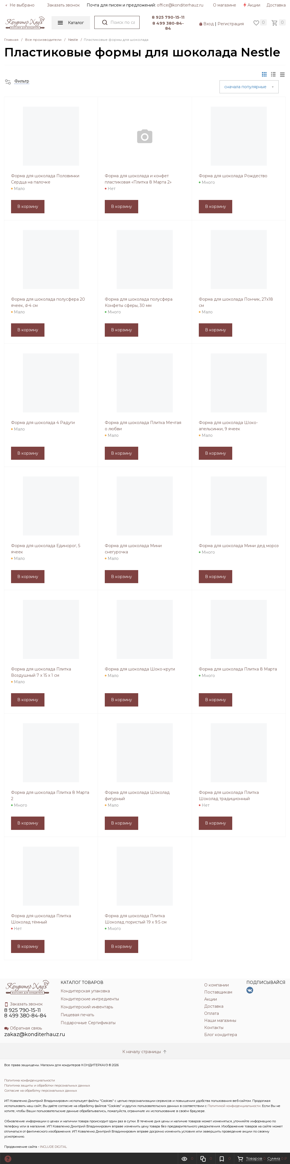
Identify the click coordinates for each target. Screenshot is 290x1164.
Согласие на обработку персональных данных (40, 1091)
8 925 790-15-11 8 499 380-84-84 (25, 1013)
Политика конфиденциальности (29, 1080)
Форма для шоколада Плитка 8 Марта (238, 669)
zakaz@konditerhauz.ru (34, 1034)
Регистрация (231, 23)
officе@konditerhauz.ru (180, 5)
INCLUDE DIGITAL (53, 1147)
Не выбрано (20, 5)
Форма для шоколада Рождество (233, 175)
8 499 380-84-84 (168, 26)
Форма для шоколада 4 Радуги (43, 422)
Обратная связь (23, 1028)
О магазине (224, 5)
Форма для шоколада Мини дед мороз (239, 545)
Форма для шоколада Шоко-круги (140, 669)
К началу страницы (145, 1051)
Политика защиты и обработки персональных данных (47, 1085)
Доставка (276, 5)
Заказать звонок (63, 5)
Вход (208, 23)
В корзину (27, 206)
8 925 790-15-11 (168, 17)
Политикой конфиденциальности (234, 1106)
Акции (251, 5)
